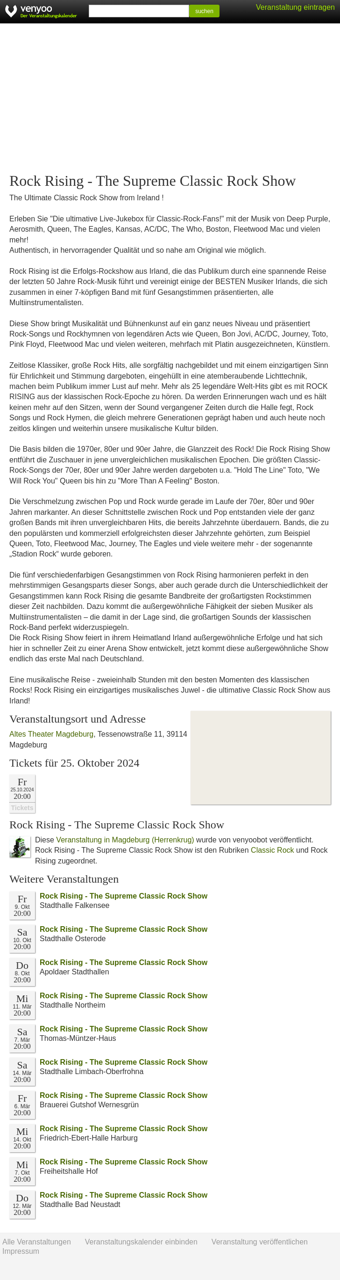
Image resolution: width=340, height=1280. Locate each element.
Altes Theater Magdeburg (51, 734)
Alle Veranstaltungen (36, 1242)
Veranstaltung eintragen (295, 7)
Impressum (20, 1251)
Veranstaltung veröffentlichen (260, 1242)
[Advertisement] (170, 98)
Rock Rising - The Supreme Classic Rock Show (123, 896)
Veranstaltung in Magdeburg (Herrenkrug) (125, 840)
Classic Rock (272, 850)
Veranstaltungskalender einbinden (141, 1242)
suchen (204, 11)
